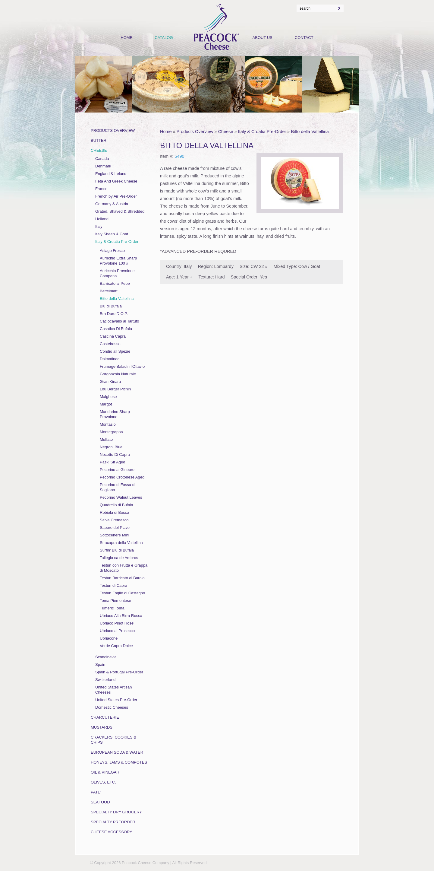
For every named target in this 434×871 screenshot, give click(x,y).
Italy (98, 226)
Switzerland (105, 679)
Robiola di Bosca (114, 512)
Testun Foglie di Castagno (122, 593)
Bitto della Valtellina (310, 131)
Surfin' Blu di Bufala (117, 550)
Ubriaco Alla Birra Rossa (121, 615)
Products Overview (195, 131)
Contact (304, 37)
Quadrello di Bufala (116, 505)
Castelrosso (110, 344)
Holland (101, 219)
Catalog (164, 37)
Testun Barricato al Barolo (122, 578)
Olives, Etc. (103, 782)
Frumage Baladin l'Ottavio (122, 366)
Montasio (108, 424)
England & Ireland (110, 173)
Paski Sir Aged (112, 462)
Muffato (106, 439)
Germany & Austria (111, 204)
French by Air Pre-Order (116, 196)
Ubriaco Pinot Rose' (117, 623)
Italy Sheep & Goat (111, 234)
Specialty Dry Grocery (116, 812)
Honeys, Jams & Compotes (119, 762)
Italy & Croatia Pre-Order (262, 131)
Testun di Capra (113, 585)
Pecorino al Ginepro (117, 469)
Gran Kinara (110, 381)
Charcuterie (105, 717)
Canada (102, 158)
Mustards (101, 727)
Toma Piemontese (115, 600)
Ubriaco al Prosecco (117, 630)
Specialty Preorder (113, 822)
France (101, 188)
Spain (100, 664)
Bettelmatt (109, 291)
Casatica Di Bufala (116, 328)
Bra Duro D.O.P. (114, 313)
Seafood (100, 802)
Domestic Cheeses (111, 707)
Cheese (225, 131)
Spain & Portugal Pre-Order (119, 672)
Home (166, 131)
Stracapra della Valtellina (121, 542)
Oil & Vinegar (105, 772)
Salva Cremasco (114, 520)
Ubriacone (109, 638)
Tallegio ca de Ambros (119, 557)
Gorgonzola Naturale (118, 374)
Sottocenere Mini (114, 535)
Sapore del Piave (115, 527)
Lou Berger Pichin (115, 389)
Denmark (103, 166)
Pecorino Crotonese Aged (122, 477)
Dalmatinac (109, 359)
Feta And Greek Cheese (116, 181)
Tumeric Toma (112, 608)
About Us (262, 37)
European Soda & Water (117, 752)
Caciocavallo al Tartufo (119, 321)
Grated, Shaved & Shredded (119, 211)
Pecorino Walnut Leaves (121, 497)
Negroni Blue (111, 447)
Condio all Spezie (115, 351)
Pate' (96, 792)
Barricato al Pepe (115, 283)
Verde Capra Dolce (116, 646)
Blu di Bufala (111, 306)
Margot (106, 404)
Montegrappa (111, 432)
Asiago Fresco (112, 250)
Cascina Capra (113, 336)
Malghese (108, 396)
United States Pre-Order (116, 700)
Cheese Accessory (111, 832)
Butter (98, 140)
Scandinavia (106, 657)
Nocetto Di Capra (115, 454)
